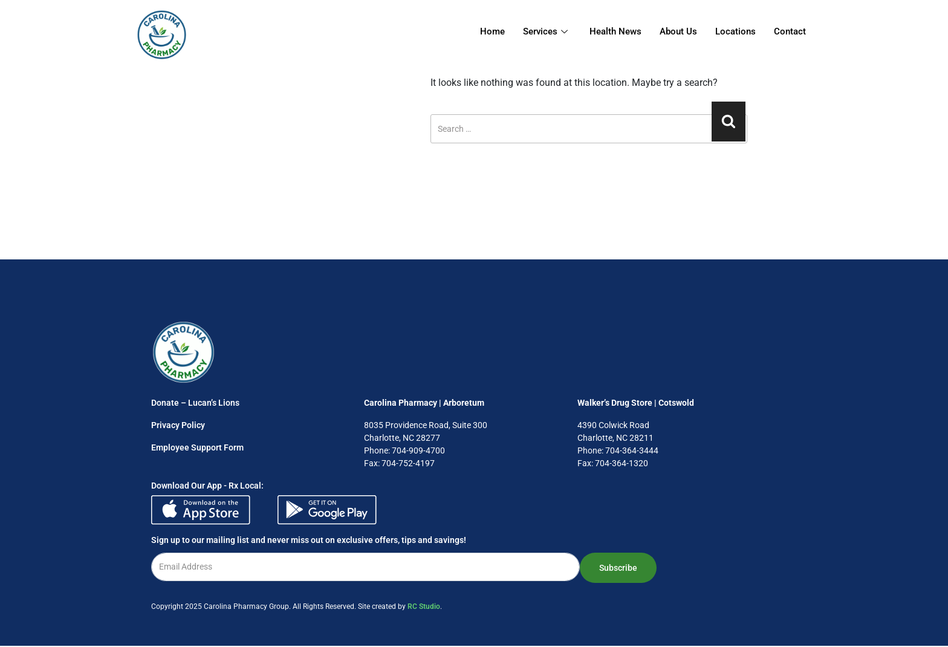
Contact (790, 31)
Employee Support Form (197, 447)
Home (492, 31)
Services (545, 31)
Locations (735, 31)
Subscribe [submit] (618, 568)
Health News (615, 31)
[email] (365, 567)
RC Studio (423, 606)
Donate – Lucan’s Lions (195, 403)
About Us (678, 31)
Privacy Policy (178, 425)
